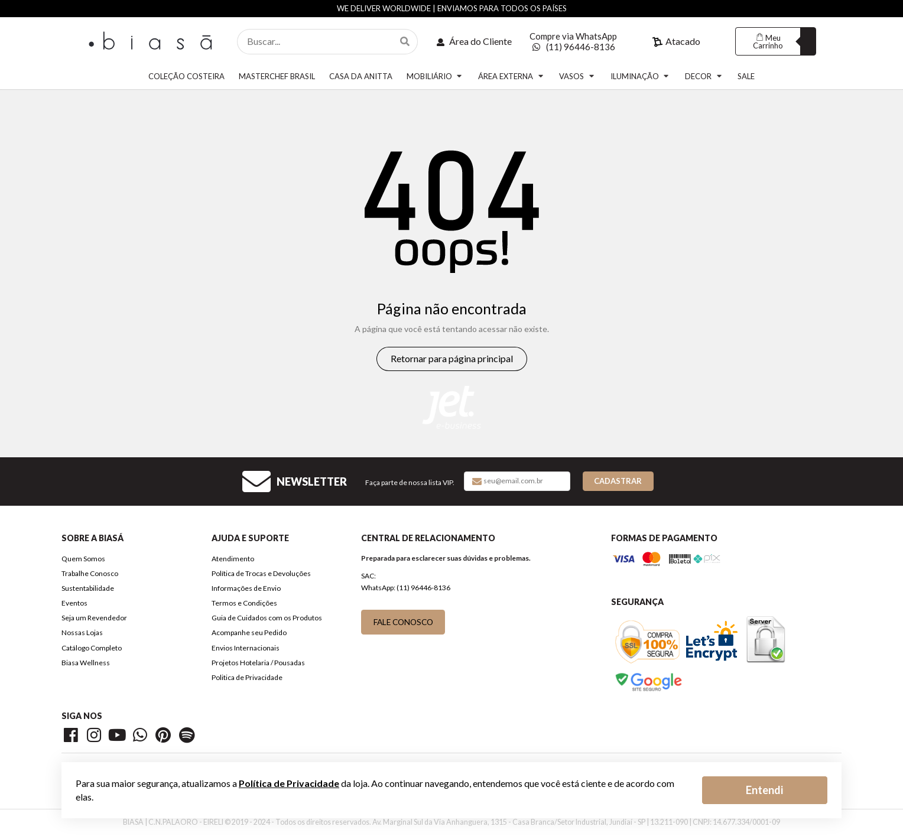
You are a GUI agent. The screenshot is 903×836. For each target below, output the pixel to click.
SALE (746, 76)
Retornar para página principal (452, 358)
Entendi (764, 789)
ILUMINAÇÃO (640, 76)
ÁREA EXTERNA (511, 76)
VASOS (577, 76)
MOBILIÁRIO (435, 76)
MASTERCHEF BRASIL (277, 76)
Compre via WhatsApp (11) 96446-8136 (573, 41)
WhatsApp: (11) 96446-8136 (405, 587)
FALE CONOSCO (403, 622)
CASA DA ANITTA (360, 76)
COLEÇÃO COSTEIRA (186, 76)
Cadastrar (618, 481)
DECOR (704, 76)
